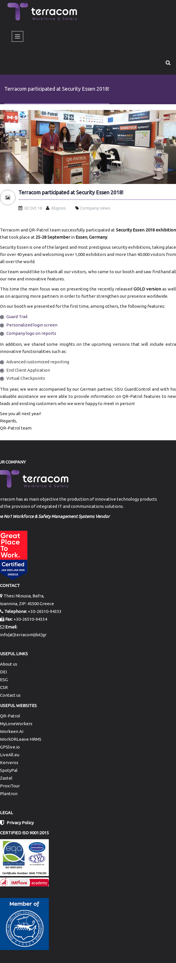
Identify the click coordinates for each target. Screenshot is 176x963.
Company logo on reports (31, 333)
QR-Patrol (10, 715)
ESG (4, 679)
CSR (4, 687)
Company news (95, 208)
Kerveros (9, 762)
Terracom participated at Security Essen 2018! (70, 192)
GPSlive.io (10, 746)
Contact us (10, 695)
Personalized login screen (31, 324)
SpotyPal (9, 770)
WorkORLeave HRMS (20, 739)
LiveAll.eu (9, 754)
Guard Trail (17, 316)
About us (8, 664)
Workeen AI (11, 731)
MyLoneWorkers (16, 723)
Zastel (6, 778)
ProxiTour (10, 785)
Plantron (9, 793)
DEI (3, 671)
